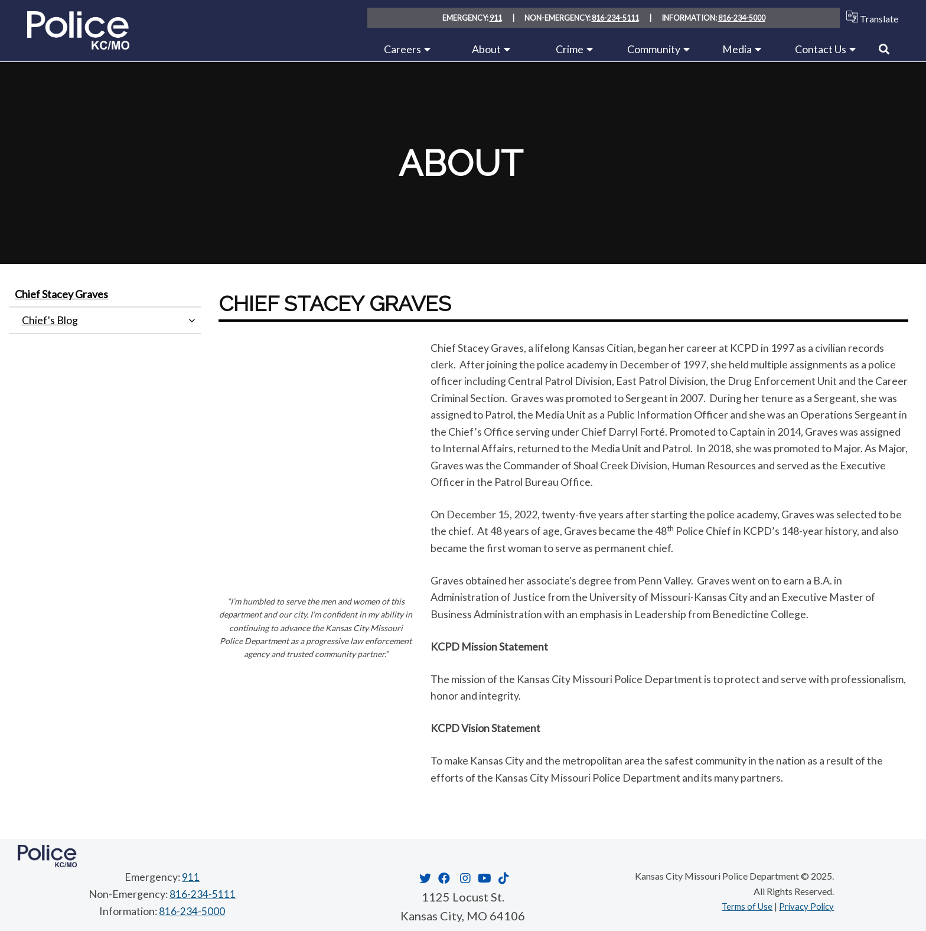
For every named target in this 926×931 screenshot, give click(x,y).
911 (496, 17)
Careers (402, 49)
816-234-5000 (741, 17)
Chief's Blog (50, 319)
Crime (569, 49)
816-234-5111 (615, 17)
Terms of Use (743, 906)
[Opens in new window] (423, 878)
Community (653, 49)
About (486, 49)
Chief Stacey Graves (61, 293)
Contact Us (820, 49)
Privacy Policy (805, 906)
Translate (869, 17)
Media (737, 49)
